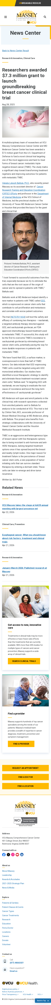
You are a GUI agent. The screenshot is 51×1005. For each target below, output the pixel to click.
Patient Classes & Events (12, 907)
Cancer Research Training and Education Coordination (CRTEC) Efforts (23, 190)
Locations (6, 932)
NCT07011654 (18, 317)
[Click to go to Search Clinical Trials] (24, 661)
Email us (13, 971)
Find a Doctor (7, 928)
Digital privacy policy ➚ (10, 989)
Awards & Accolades (11, 879)
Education (6, 924)
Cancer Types (8, 911)
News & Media (8, 888)
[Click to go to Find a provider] (21, 744)
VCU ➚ (40, 994)
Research (6, 919)
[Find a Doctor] (25, 777)
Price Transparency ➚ (10, 994)
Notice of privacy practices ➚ (13, 992)
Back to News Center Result (15, 50)
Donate (5, 940)
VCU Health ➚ (28, 994)
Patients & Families (10, 903)
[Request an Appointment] (25, 768)
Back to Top (43, 1001)
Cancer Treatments (10, 915)
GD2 (43, 300)
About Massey (8, 871)
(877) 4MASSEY (17, 963)
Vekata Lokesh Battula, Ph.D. (15, 183)
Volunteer (6, 944)
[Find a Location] (25, 786)
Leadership (7, 875)
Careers (5, 936)
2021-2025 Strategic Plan (13, 883)
